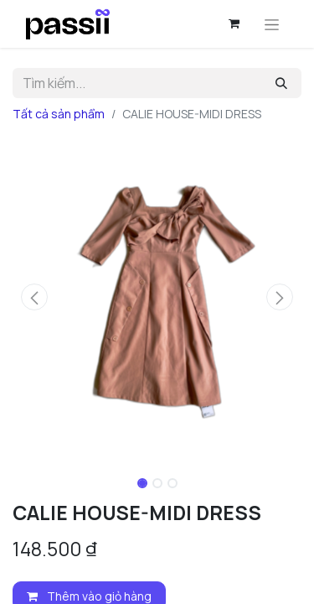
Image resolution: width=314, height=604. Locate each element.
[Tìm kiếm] (281, 83)
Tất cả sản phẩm (59, 114)
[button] (34, 297)
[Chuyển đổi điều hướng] (271, 24)
